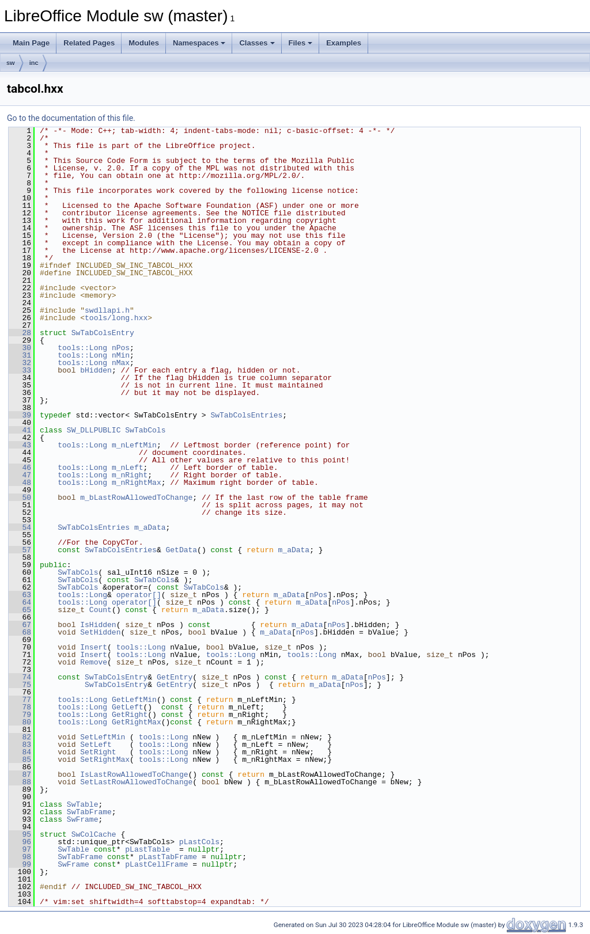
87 (20, 774)
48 (20, 482)
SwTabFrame (89, 812)
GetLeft (127, 707)
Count (100, 610)
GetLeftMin (134, 699)
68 (20, 632)
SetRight (98, 752)
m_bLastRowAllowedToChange (136, 497)
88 (20, 782)
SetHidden (100, 632)
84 (20, 752)
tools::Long (82, 348)
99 (20, 864)
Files (301, 43)
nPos (121, 348)
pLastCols (199, 842)
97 (20, 849)
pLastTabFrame (168, 857)
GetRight (130, 714)
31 (20, 355)
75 (20, 684)
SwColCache (93, 834)
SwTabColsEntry (102, 333)
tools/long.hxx (116, 318)
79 (20, 714)
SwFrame (83, 819)
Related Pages (89, 43)
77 (20, 699)
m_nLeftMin (134, 445)
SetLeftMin (102, 737)
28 (20, 333)
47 (20, 475)
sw (10, 62)
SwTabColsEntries (246, 415)
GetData (181, 550)
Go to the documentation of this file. (71, 118)
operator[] (138, 595)
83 (20, 744)
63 (20, 595)
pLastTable (147, 849)
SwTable (83, 804)
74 (20, 677)
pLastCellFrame (156, 864)
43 (20, 445)
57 (20, 550)
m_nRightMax (136, 482)
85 (20, 759)
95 (20, 834)
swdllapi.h (107, 310)
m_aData (150, 527)
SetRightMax (105, 759)
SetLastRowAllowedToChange (136, 782)
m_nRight (130, 475)
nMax (121, 363)
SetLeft (96, 744)
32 (20, 363)
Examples (343, 43)
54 (20, 527)
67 (20, 625)
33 (20, 370)
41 (20, 430)
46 (20, 467)
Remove (93, 662)
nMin (121, 355)
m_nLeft (127, 467)
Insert (93, 647)
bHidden (96, 370)
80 (20, 722)
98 (20, 857)
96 (20, 842)
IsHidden (98, 625)
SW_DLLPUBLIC (94, 430)
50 (20, 497)
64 (20, 602)
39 (20, 415)
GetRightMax (136, 722)
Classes (256, 43)
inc (34, 62)
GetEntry (174, 677)
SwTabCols (145, 430)
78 (20, 707)
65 (20, 610)
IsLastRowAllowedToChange (134, 774)
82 (20, 737)
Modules (143, 43)
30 (20, 348)
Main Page (31, 43)
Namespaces (199, 43)
